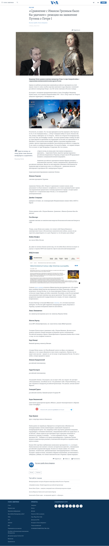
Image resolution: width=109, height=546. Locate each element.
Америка (33, 505)
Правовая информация (14, 511)
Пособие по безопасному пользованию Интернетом (18, 532)
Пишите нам (11, 508)
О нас (9, 505)
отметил (56, 303)
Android (10, 522)
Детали (33, 511)
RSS (9, 525)
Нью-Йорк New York (36, 517)
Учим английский (36, 525)
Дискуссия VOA (35, 519)
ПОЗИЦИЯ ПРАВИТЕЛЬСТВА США (40, 528)
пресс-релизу (39, 287)
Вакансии (10, 538)
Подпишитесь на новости (14, 528)
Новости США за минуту (37, 514)
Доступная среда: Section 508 (16, 536)
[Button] (76, 30)
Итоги (33, 508)
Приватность (11, 541)
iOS (9, 519)
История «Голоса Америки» (38, 522)
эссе (69, 445)
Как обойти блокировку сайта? (16, 514)
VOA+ (9, 517)
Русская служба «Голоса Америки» (38, 22)
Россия (31, 7)
